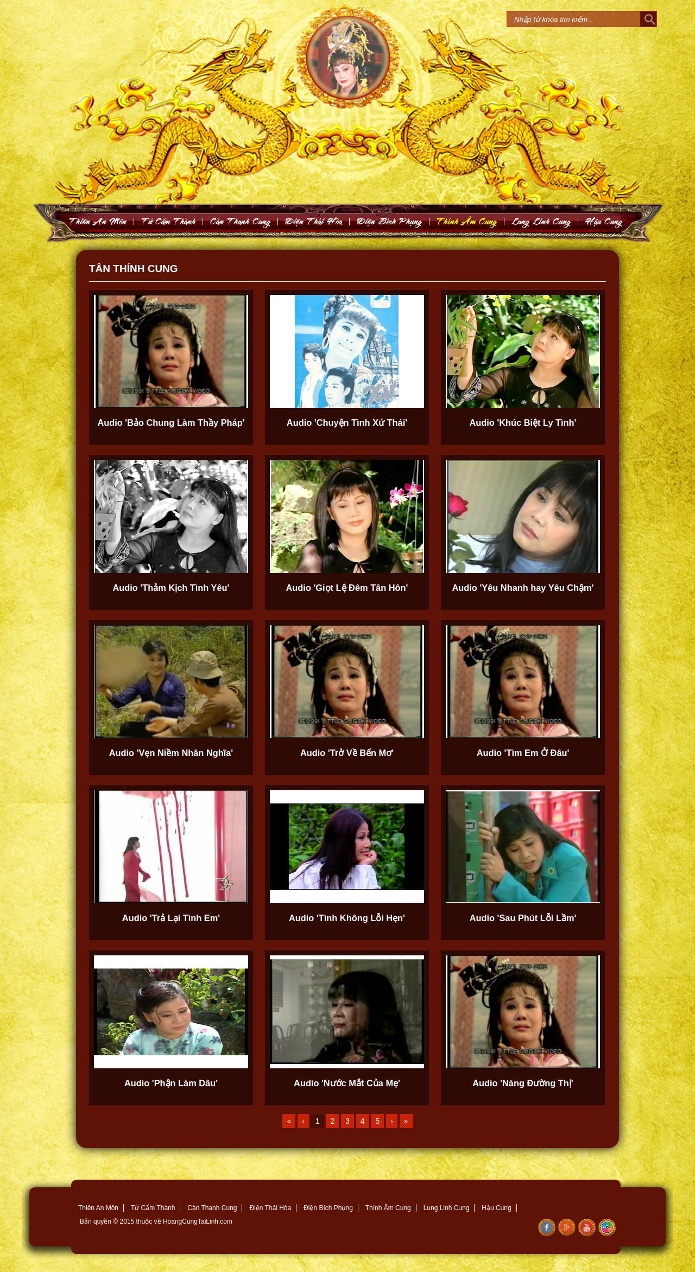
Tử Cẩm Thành (153, 1208)
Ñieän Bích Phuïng (389, 221)
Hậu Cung (496, 1208)
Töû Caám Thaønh (168, 221)
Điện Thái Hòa (270, 1208)
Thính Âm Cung (388, 1208)
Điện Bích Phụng (328, 1208)
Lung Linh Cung (541, 221)
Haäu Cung (604, 221)
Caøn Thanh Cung (240, 221)
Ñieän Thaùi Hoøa (314, 221)
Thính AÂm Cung (467, 221)
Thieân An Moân (98, 221)
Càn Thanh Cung (212, 1208)
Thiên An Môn (98, 1208)
